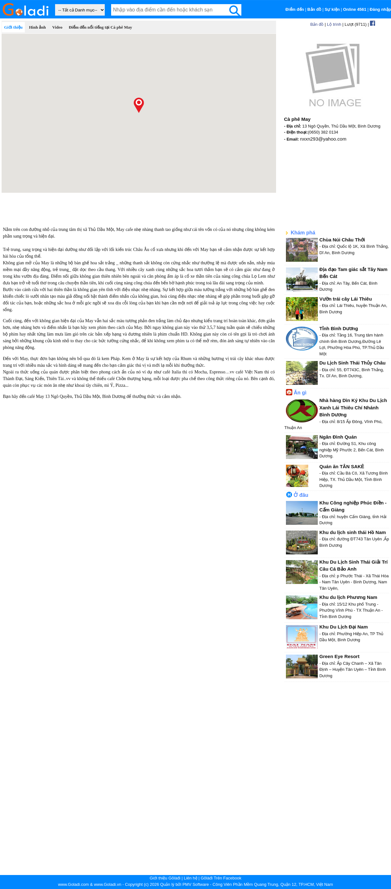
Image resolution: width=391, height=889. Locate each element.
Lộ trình (334, 24)
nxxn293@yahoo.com (323, 139)
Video (57, 27)
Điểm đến (295, 9)
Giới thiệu (13, 27)
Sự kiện (332, 9)
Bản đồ (314, 9)
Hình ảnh (37, 27)
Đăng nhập (380, 9)
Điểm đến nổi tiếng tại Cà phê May (100, 27)
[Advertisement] (139, 207)
